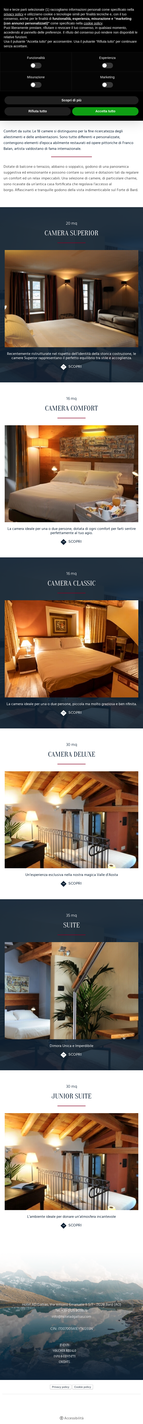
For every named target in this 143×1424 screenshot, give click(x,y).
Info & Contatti (64, 1356)
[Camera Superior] (71, 298)
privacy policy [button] (13, 14)
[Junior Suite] (71, 1161)
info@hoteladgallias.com (71, 1317)
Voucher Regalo (64, 1350)
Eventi (64, 1345)
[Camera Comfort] (71, 473)
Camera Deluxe (71, 754)
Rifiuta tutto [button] (37, 111)
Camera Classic (72, 583)
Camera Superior (71, 233)
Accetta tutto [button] (105, 111)
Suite (71, 925)
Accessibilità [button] (73, 1418)
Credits (64, 1362)
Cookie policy (82, 1387)
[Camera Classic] (71, 648)
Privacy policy (60, 1387)
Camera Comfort (71, 408)
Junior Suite (71, 1096)
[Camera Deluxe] (71, 819)
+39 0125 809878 (74, 1311)
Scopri (75, 366)
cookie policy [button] (93, 23)
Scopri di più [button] (72, 100)
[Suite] (71, 990)
